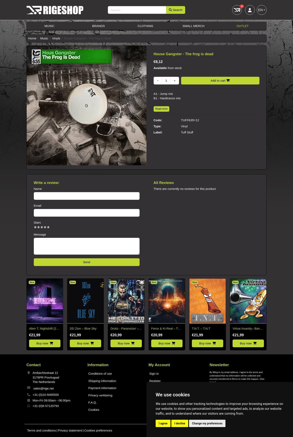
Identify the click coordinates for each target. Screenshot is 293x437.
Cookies (93, 409)
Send (86, 262)
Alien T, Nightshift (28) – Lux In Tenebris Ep (44, 329)
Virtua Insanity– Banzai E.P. (248, 329)
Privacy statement (70, 430)
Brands (98, 26)
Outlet (242, 26)
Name (38, 188)
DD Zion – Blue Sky (83, 328)
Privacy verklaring (100, 395)
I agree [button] (163, 423)
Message (40, 234)
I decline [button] (179, 423)
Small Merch (193, 26)
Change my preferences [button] (207, 423)
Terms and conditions (41, 430)
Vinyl (184, 126)
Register (155, 381)
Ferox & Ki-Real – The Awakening (166, 329)
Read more (161, 108)
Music (49, 26)
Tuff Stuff (187, 132)
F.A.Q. (92, 402)
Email (38, 205)
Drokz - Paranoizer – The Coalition (124, 329)
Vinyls (56, 38)
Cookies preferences (98, 430)
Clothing (145, 26)
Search (176, 10)
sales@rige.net (43, 388)
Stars (37, 222)
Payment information (102, 388)
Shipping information (102, 381)
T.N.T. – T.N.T (201, 328)
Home (32, 38)
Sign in (154, 373)
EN (260, 10)
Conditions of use (100, 373)
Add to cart (220, 80)
